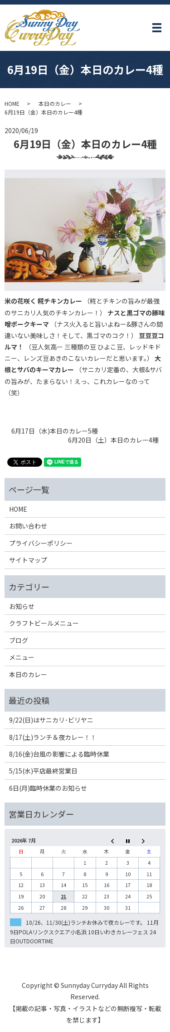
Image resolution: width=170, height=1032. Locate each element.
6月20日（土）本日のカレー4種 (113, 440)
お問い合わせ (28, 525)
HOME (12, 103)
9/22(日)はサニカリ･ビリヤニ (51, 719)
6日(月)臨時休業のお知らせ (48, 788)
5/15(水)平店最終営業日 (43, 770)
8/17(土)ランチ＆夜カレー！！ (53, 737)
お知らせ (21, 606)
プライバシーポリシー (41, 543)
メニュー (21, 657)
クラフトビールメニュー (44, 623)
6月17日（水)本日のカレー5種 (54, 431)
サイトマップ (28, 559)
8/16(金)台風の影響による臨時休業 (59, 753)
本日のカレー (55, 103)
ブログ (18, 640)
